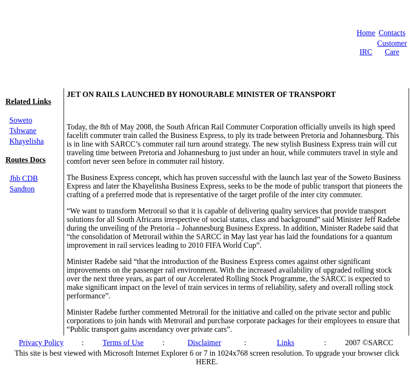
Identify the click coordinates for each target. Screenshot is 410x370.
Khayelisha (27, 141)
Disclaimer (204, 342)
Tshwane (23, 131)
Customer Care (392, 47)
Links (285, 342)
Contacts (391, 33)
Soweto (21, 120)
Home (365, 33)
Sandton (22, 189)
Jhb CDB (24, 178)
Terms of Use (123, 342)
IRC (365, 52)
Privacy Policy (41, 342)
